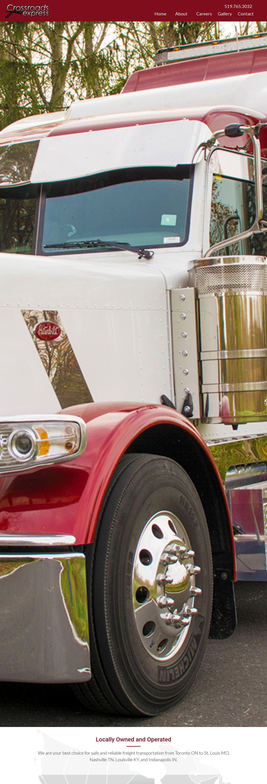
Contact (246, 13)
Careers (204, 13)
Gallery (225, 13)
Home (160, 13)
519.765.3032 (238, 6)
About (181, 13)
